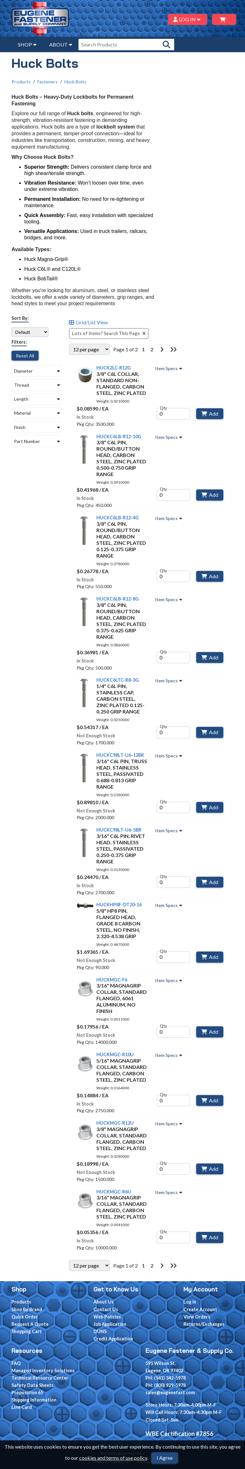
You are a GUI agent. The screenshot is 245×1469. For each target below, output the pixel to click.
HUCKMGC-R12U (115, 1123)
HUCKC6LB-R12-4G (117, 517)
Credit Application (113, 1338)
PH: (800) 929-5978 (165, 1385)
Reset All (25, 355)
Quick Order (24, 1316)
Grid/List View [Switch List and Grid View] (88, 323)
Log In (189, 1301)
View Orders (196, 1316)
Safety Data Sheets (32, 1385)
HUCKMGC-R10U (115, 1054)
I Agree (165, 1458)
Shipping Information (33, 1399)
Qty (163, 408)
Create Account (200, 1309)
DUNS (100, 1331)
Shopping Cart (26, 1331)
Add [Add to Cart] (209, 414)
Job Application (109, 1324)
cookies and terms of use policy (113, 1458)
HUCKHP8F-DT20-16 (119, 904)
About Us (103, 1301)
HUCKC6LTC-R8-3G (117, 680)
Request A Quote (29, 1324)
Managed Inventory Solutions (43, 1370)
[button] (36, 371)
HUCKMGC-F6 (111, 979)
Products (21, 81)
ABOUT (60, 44)
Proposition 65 (27, 1392)
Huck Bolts (75, 81)
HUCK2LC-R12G (113, 367)
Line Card (21, 1407)
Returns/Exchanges (204, 1324)
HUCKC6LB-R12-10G (118, 436)
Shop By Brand (26, 1309)
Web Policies (107, 1316)
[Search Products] (166, 44)
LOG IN (187, 19)
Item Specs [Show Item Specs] (169, 368)
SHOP (27, 44)
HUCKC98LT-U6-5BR (118, 830)
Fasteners (47, 81)
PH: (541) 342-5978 (165, 1378)
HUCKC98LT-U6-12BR (120, 755)
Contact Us (105, 1309)
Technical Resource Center (39, 1378)
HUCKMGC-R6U (113, 1191)
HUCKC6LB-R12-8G (117, 598)
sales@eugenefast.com (170, 1392)
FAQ (16, 1363)
